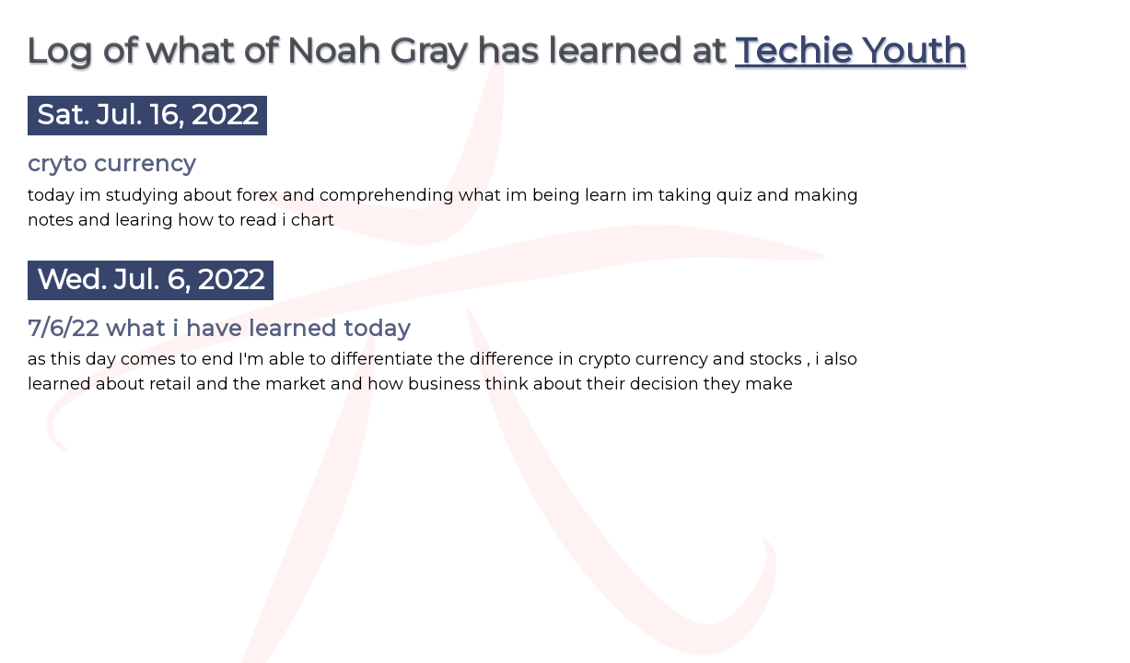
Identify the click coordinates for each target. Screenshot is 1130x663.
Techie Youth (850, 50)
